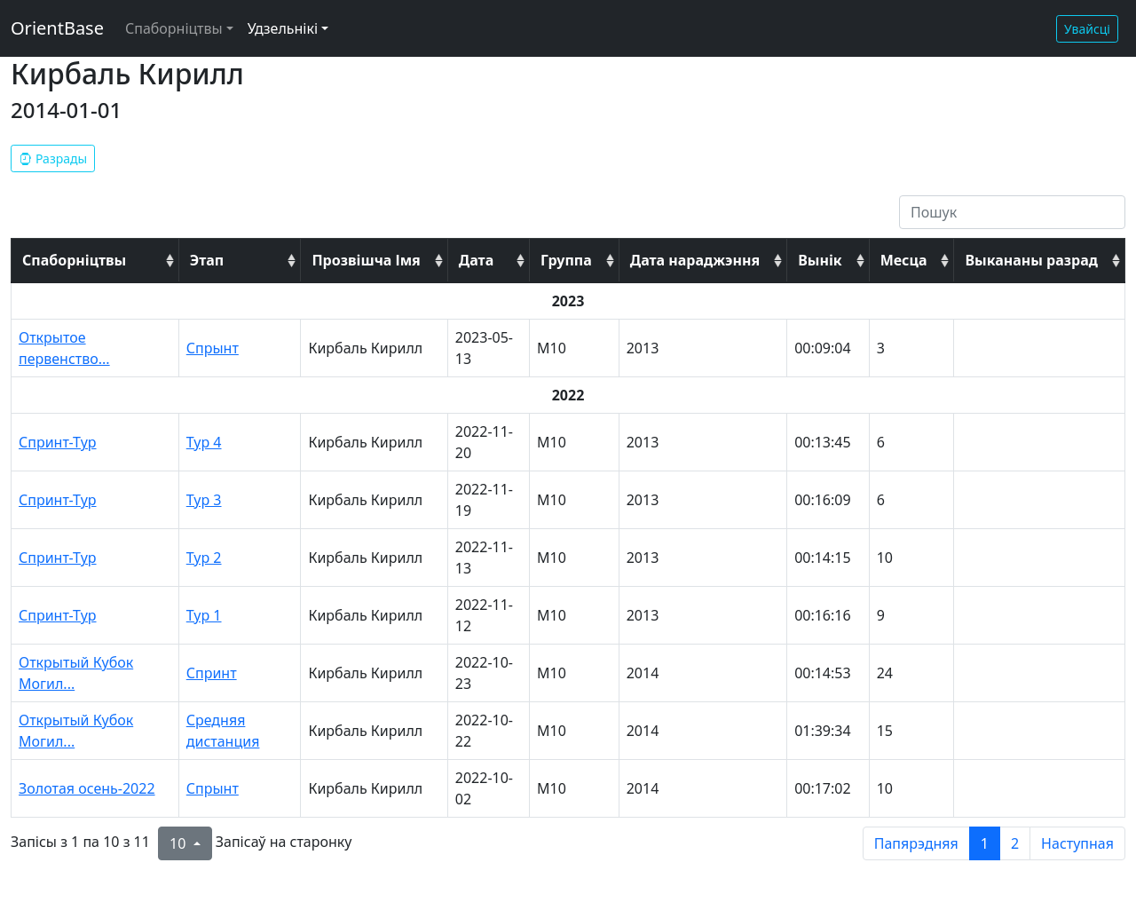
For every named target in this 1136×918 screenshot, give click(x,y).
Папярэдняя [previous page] (916, 843)
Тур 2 (204, 557)
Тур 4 (204, 442)
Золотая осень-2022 (87, 788)
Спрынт (212, 348)
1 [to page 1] (985, 843)
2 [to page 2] (1015, 843)
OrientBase (57, 28)
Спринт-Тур (58, 442)
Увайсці (1087, 28)
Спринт (211, 673)
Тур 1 (204, 615)
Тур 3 (204, 500)
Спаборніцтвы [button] (174, 28)
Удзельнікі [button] (283, 28)
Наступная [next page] (1077, 843)
